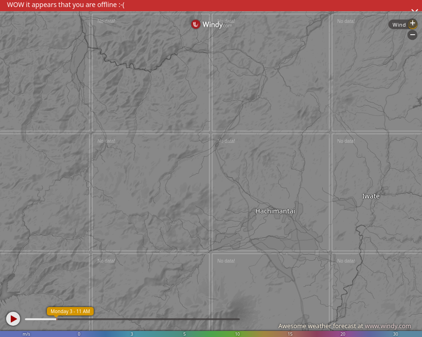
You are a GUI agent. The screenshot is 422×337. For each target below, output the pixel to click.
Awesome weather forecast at (344, 326)
